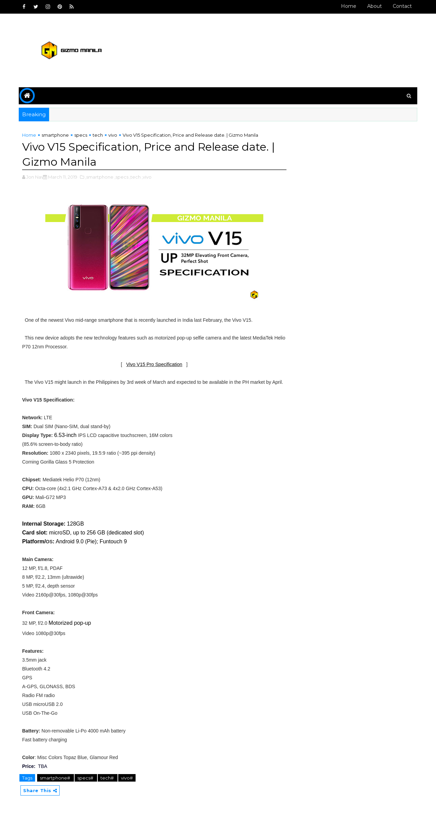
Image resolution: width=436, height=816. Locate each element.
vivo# (127, 778)
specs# (85, 778)
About (374, 6)
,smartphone (99, 177)
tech (98, 135)
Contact (402, 6)
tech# (107, 778)
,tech (135, 177)
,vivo (147, 177)
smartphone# (55, 778)
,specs (121, 177)
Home (348, 6)
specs (80, 135)
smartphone (55, 135)
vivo (112, 135)
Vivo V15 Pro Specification (154, 364)
